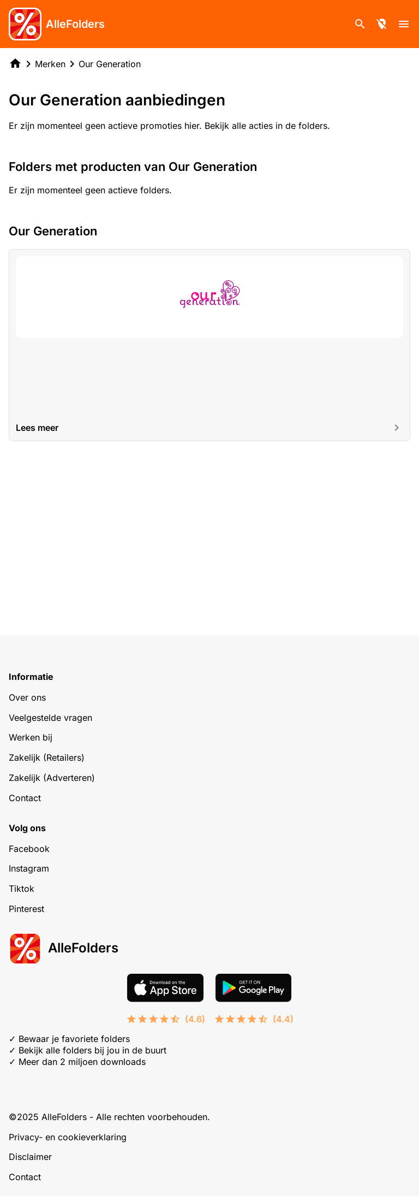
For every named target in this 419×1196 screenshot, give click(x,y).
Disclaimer (30, 1156)
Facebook (29, 848)
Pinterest (26, 908)
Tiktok (21, 888)
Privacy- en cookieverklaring (68, 1137)
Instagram (29, 868)
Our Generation (110, 63)
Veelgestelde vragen (50, 717)
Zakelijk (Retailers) (47, 757)
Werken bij (30, 737)
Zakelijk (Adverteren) (52, 777)
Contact (25, 797)
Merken (50, 63)
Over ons (27, 697)
